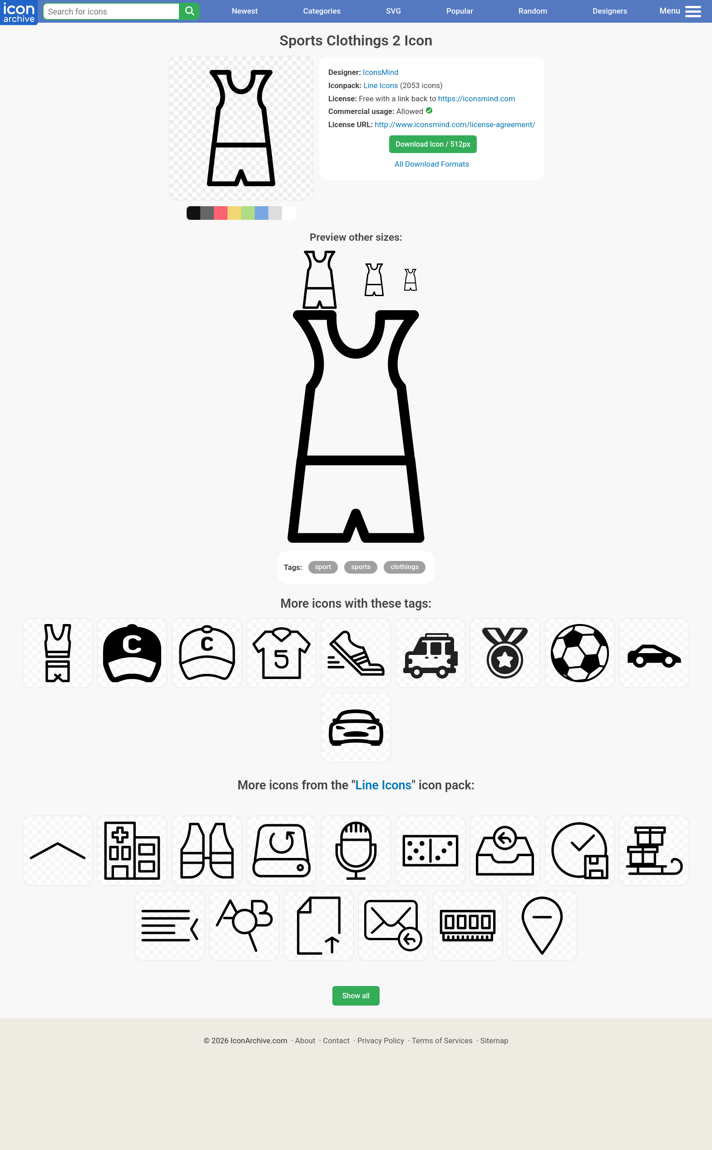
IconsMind (380, 72)
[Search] (189, 11)
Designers (610, 10)
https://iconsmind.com (476, 98)
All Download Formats (432, 164)
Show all (356, 995)
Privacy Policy (380, 1040)
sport (323, 567)
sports (361, 567)
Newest (244, 10)
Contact (336, 1040)
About (305, 1040)
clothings (405, 567)
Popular (459, 10)
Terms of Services (442, 1040)
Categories (322, 10)
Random (533, 10)
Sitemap (494, 1040)
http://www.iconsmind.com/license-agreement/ (455, 124)
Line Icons (380, 85)
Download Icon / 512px (433, 144)
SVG (393, 10)
